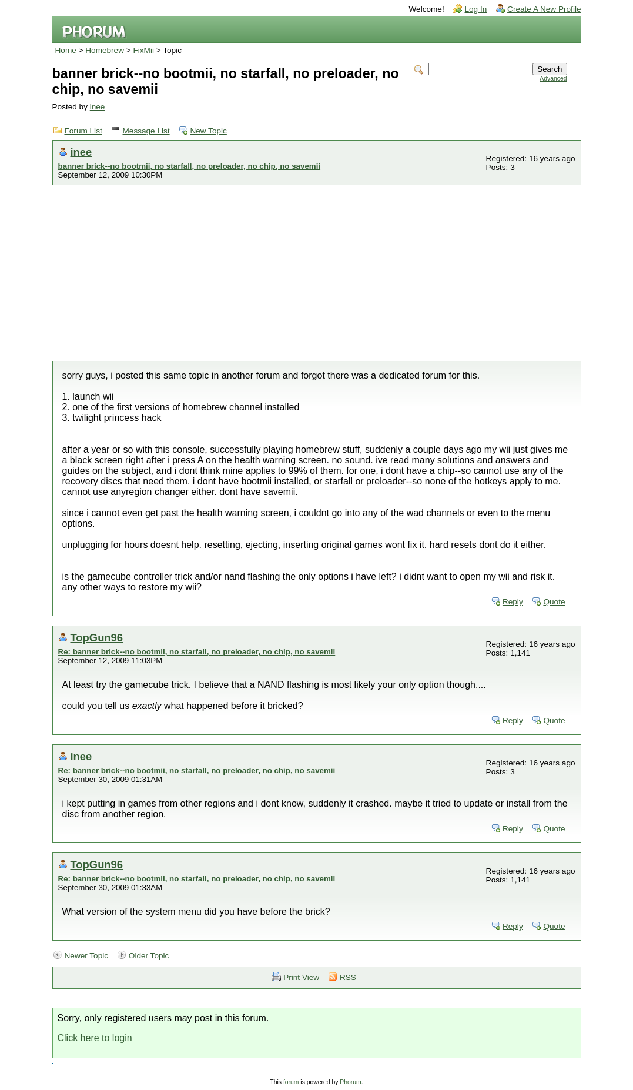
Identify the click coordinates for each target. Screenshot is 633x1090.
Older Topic (149, 955)
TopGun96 (97, 637)
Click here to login (95, 1038)
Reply (513, 601)
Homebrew (104, 50)
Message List (146, 130)
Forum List (83, 130)
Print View (301, 977)
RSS (348, 977)
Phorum (350, 1082)
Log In (475, 9)
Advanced (553, 78)
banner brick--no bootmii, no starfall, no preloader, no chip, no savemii (189, 166)
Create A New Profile (544, 9)
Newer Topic (87, 955)
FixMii (144, 50)
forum (291, 1082)
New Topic (208, 130)
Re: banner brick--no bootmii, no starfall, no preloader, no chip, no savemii (197, 651)
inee (97, 106)
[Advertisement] (316, 272)
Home (65, 50)
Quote (554, 601)
